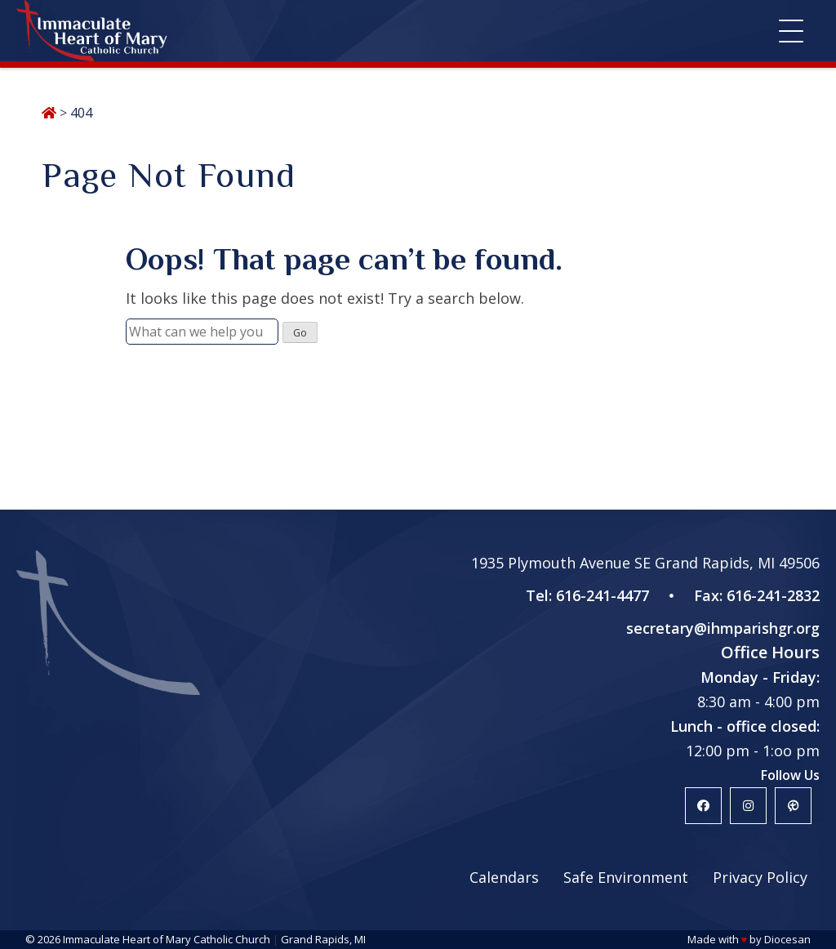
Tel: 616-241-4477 (587, 595)
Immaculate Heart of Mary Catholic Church (166, 939)
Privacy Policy (760, 877)
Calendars (504, 877)
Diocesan (787, 939)
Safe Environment (625, 877)
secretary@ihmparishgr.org (723, 628)
